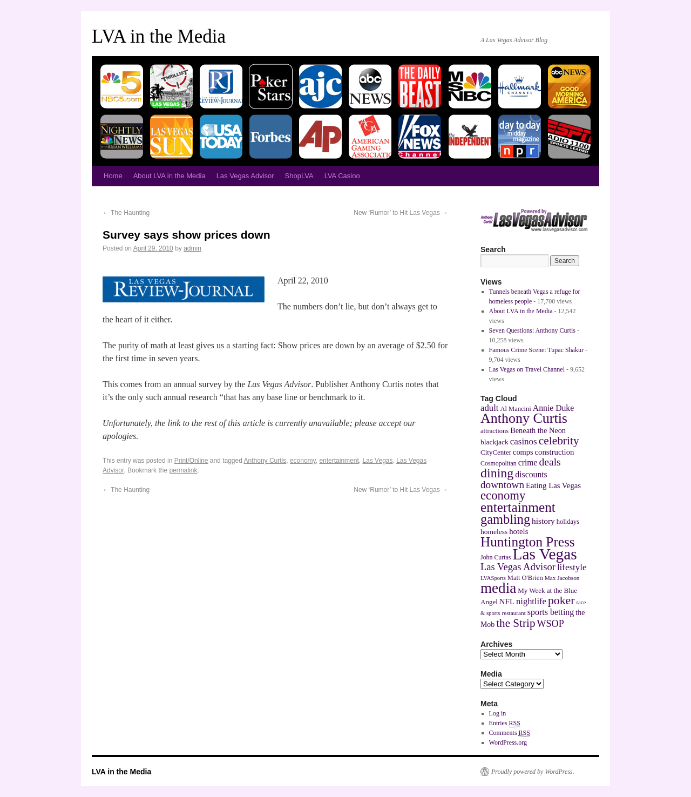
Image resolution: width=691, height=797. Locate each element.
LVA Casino (342, 176)
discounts (531, 474)
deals (550, 462)
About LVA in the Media (169, 176)
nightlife (531, 601)
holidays (568, 521)
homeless (493, 532)
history (543, 520)
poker (561, 600)
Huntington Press (527, 541)
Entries (504, 723)
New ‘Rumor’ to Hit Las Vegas (401, 213)
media (498, 588)
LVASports (493, 578)
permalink (183, 470)
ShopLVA (299, 176)
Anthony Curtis (265, 460)
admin (192, 248)
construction (554, 452)
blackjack (494, 442)
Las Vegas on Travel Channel (527, 369)
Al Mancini (515, 409)
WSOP (550, 623)
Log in (497, 713)
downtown (502, 484)
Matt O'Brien (525, 578)
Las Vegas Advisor (245, 176)
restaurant (513, 613)
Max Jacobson (562, 578)
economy (303, 460)
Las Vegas (377, 460)
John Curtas (495, 557)
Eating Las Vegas (553, 485)
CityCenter (495, 452)
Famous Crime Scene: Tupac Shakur (536, 350)
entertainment (338, 460)
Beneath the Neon (538, 430)
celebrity (559, 440)
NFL (506, 601)
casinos (523, 441)
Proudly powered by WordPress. (532, 771)
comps (523, 452)
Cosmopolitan (498, 463)
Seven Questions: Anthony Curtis (532, 330)
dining (496, 473)
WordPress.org (508, 742)
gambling (505, 519)
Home (113, 176)
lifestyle (572, 567)
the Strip (515, 623)
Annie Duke (553, 408)
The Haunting (126, 213)
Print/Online (191, 460)
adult (489, 408)
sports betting (550, 612)
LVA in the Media (159, 36)
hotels (518, 531)
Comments (509, 733)
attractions (494, 431)
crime (528, 462)
